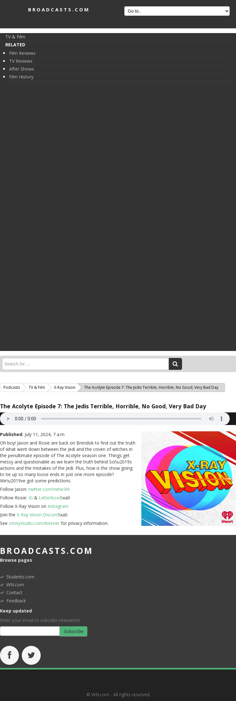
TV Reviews (20, 61)
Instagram (57, 506)
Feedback (16, 601)
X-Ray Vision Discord (38, 515)
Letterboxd (50, 498)
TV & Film (15, 37)
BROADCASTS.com (59, 9)
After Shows (21, 69)
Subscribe (73, 631)
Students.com (20, 577)
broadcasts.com (46, 550)
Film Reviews (22, 53)
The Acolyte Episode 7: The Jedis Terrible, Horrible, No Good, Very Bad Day (103, 406)
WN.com (15, 585)
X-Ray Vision (64, 387)
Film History (21, 77)
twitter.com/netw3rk (49, 489)
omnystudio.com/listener (34, 523)
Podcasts (11, 387)
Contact (14, 592)
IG (30, 498)
